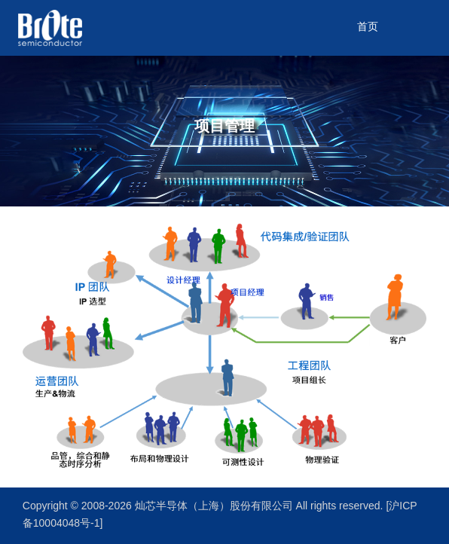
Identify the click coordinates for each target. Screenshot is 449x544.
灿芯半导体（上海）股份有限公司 (215, 506)
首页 (367, 27)
